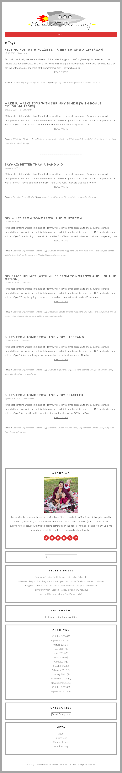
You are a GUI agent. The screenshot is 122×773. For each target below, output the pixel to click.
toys (93, 82)
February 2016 (59, 670)
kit (83, 82)
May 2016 (59, 657)
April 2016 (59, 661)
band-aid (51, 197)
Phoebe (41, 255)
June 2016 (59, 653)
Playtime (28, 82)
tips (90, 197)
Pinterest (48, 255)
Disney (65, 139)
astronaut (54, 311)
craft (55, 82)
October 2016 (59, 636)
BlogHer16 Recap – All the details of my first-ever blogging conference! (61, 585)
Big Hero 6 (68, 197)
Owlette (90, 139)
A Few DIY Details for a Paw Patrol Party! (61, 593)
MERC (7, 255)
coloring (48, 139)
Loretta (111, 250)
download (76, 139)
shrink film (9, 143)
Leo (105, 250)
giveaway (78, 82)
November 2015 (59, 682)
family (91, 250)
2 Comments (25, 340)
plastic (105, 139)
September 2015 (59, 691)
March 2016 (59, 665)
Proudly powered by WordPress (42, 764)
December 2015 (59, 678)
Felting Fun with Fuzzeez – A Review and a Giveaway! (54, 50)
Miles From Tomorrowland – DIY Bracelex (44, 395)
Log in (61, 733)
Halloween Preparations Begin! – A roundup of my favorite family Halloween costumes (61, 581)
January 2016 (59, 674)
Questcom (57, 255)
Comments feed (61, 741)
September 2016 (59, 640)
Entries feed (61, 737)
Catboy (41, 139)
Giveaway (20, 82)
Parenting (17, 197)
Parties (19, 139)
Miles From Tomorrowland (26, 255)
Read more (61, 72)
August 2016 (59, 644)
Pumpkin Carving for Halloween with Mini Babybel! (61, 577)
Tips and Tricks (39, 82)
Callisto (53, 250)
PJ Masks (98, 139)
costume (60, 250)
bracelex (53, 427)
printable (112, 139)
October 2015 (59, 687)
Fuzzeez (70, 82)
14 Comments (26, 109)
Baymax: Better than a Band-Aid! (34, 164)
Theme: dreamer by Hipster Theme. (78, 764)
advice (44, 197)
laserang (85, 369)
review (88, 82)
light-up (113, 311)
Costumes (17, 250)
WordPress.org (61, 746)
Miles (12, 255)
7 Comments (26, 282)
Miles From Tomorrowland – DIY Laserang (44, 337)
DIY (14, 82)
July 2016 (59, 649)
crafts (60, 82)
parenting (83, 197)
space (56, 316)
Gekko (84, 139)
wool (98, 82)
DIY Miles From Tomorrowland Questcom (43, 218)
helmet (106, 311)
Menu (61, 34)
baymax (59, 197)
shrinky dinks (19, 143)
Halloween (29, 250)
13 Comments (22, 53)
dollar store (83, 250)
